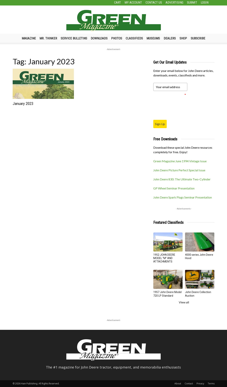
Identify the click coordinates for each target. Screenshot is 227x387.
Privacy (200, 383)
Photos (116, 38)
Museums (153, 38)
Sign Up (160, 124)
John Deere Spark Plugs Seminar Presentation (182, 197)
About (177, 383)
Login (204, 2)
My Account (133, 2)
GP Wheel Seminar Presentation (173, 188)
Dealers (170, 38)
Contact (189, 383)
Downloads (99, 38)
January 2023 (23, 103)
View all (184, 302)
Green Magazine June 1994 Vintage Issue (180, 161)
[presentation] (182, 105)
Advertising (174, 2)
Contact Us (154, 2)
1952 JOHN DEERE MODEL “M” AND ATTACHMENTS (164, 258)
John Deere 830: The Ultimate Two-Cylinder (182, 179)
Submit (192, 2)
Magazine (29, 38)
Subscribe (198, 38)
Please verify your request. (169, 94)
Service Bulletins (74, 38)
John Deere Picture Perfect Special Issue (179, 170)
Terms (211, 383)
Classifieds (134, 38)
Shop (183, 38)
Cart (117, 2)
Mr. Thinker (48, 38)
